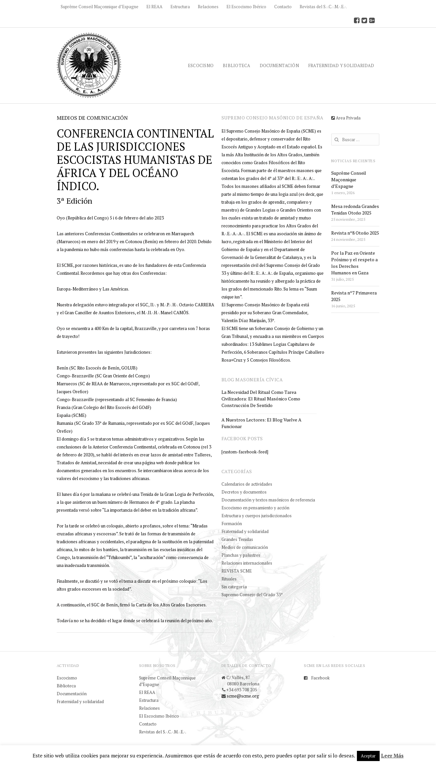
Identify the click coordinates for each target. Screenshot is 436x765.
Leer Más (392, 755)
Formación (231, 523)
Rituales (229, 579)
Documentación (279, 65)
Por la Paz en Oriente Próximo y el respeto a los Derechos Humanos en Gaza (354, 263)
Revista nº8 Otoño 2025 (355, 233)
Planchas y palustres (240, 555)
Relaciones (208, 7)
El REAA (154, 7)
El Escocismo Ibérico (246, 7)
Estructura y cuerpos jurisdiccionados (256, 516)
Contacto (283, 7)
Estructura (180, 7)
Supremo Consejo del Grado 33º (252, 595)
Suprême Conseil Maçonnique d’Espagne (99, 7)
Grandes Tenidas (237, 539)
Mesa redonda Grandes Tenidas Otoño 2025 (355, 209)
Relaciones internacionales (246, 563)
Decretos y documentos (244, 492)
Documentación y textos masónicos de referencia (268, 500)
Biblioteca (236, 65)
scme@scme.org (243, 696)
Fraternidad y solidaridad (341, 65)
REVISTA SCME (236, 571)
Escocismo (201, 65)
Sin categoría (234, 587)
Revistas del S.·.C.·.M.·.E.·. (323, 7)
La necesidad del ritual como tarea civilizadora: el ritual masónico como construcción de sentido (260, 398)
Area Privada (346, 118)
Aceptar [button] (368, 756)
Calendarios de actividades (246, 484)
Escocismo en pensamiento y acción (255, 508)
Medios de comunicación (244, 547)
